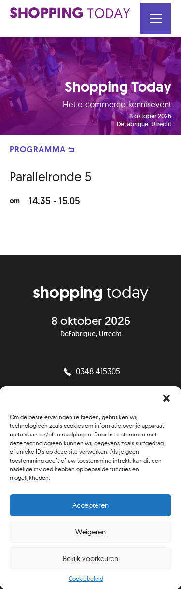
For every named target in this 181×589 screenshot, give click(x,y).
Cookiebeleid (86, 578)
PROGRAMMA (42, 149)
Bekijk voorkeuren (90, 558)
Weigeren (90, 531)
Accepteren (90, 505)
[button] (166, 398)
